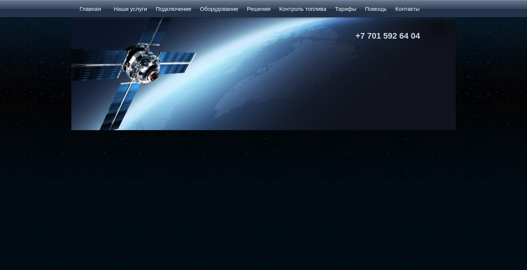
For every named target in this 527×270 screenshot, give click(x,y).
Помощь (376, 9)
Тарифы (345, 9)
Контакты (407, 9)
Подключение (173, 9)
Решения (259, 9)
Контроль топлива (303, 9)
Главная (90, 9)
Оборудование (219, 9)
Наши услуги (130, 9)
